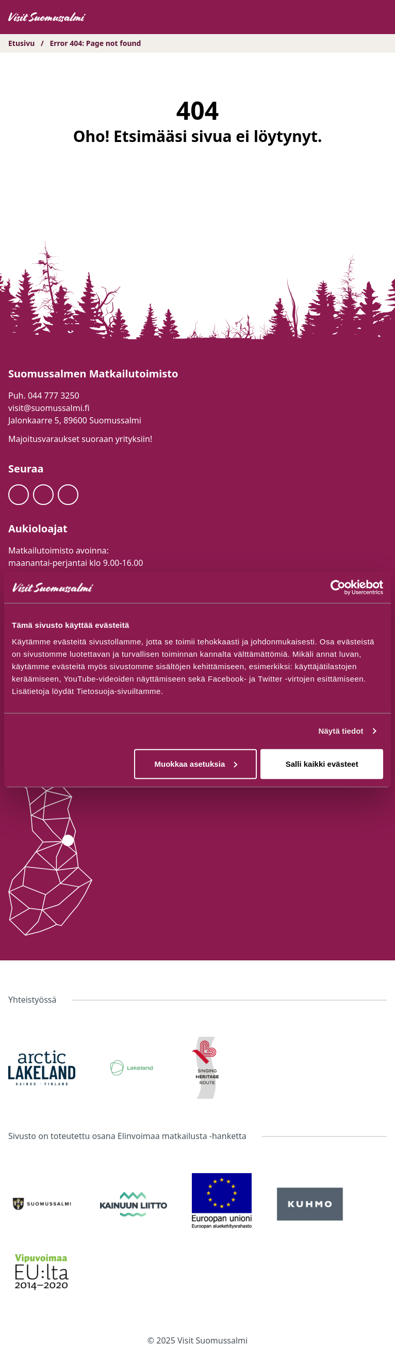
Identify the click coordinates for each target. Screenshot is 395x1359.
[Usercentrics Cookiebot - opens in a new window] (338, 587)
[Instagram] (43, 494)
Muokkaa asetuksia (195, 763)
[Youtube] (68, 494)
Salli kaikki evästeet (322, 763)
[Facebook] (18, 494)
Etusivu (21, 43)
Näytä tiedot (341, 730)
